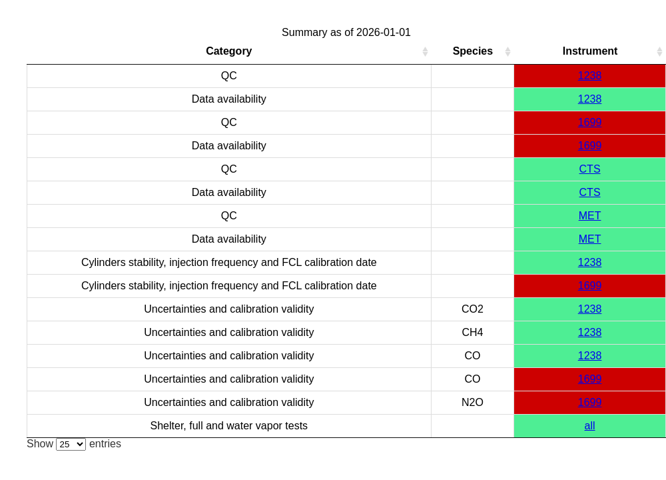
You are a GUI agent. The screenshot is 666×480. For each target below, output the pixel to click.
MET (590, 215)
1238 (590, 75)
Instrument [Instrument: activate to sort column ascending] (590, 51)
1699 (590, 122)
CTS (590, 169)
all (590, 425)
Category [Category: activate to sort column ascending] (229, 51)
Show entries (74, 443)
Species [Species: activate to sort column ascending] (473, 51)
